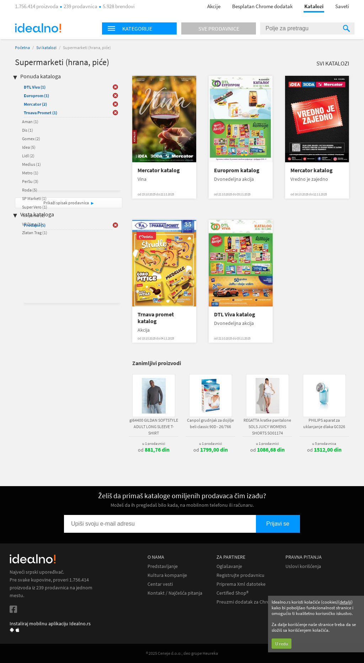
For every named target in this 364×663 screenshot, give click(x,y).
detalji (345, 602)
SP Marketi (34, 198)
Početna (22, 47)
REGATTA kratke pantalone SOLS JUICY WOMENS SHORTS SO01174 (267, 426)
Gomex (31, 138)
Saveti (342, 6)
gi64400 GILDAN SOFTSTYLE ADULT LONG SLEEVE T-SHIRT (153, 426)
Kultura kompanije (167, 575)
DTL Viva (35, 87)
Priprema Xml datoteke (241, 584)
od (154, 450)
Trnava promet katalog (156, 318)
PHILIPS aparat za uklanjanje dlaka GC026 (324, 423)
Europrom (36, 95)
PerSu (30, 181)
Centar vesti (160, 584)
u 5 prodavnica (324, 443)
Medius (31, 164)
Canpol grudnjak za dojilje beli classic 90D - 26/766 (210, 423)
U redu (281, 644)
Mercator (35, 104)
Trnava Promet (40, 112)
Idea (29, 147)
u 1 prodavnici (153, 443)
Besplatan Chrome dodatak (262, 6)
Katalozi (313, 6)
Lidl (28, 155)
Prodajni (35, 225)
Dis (27, 130)
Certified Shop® (232, 593)
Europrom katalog (236, 170)
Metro (30, 172)
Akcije (213, 6)
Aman (30, 121)
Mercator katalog (159, 170)
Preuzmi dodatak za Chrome (246, 602)
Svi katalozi (46, 47)
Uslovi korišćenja (303, 566)
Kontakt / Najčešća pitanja (175, 593)
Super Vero (34, 207)
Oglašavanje (229, 566)
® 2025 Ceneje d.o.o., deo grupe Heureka (182, 653)
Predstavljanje (163, 566)
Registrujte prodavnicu (240, 575)
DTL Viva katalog (234, 314)
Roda (29, 190)
